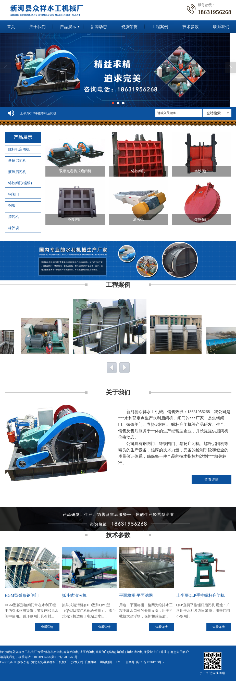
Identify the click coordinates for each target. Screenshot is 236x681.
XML (118, 662)
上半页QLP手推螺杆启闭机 (38, 113)
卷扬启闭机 (17, 161)
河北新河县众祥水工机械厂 (49, 662)
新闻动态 (99, 26)
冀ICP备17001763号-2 (150, 662)
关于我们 (37, 26)
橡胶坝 (13, 228)
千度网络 (90, 662)
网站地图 (106, 662)
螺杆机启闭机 (19, 149)
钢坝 (11, 205)
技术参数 (190, 26)
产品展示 (68, 26)
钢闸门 (13, 194)
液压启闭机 (17, 172)
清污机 (13, 217)
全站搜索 (213, 113)
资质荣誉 (129, 26)
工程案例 (160, 26)
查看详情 (211, 479)
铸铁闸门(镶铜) (20, 183)
